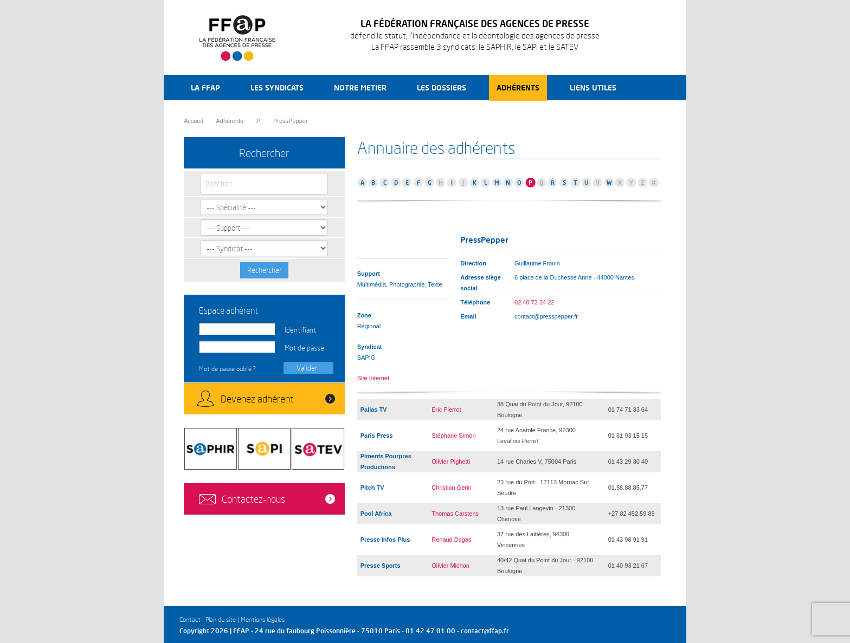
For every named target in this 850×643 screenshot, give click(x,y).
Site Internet (373, 378)
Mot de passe (304, 347)
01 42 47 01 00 (430, 631)
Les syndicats (277, 87)
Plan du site (220, 619)
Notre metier (360, 87)
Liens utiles (593, 87)
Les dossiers (441, 87)
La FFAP (205, 87)
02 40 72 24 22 (534, 302)
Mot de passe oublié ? (227, 369)
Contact (190, 619)
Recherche (652, 87)
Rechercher (264, 270)
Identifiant (300, 330)
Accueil (193, 121)
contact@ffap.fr (485, 631)
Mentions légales (263, 619)
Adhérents (518, 87)
